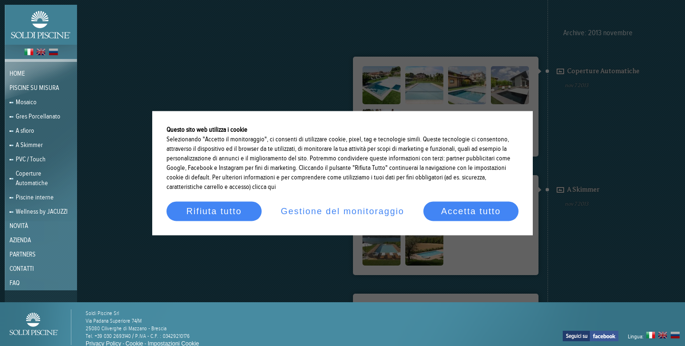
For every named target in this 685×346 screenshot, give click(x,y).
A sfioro (25, 131)
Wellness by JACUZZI (42, 212)
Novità (19, 226)
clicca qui (264, 187)
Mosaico (26, 102)
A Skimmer (29, 145)
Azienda (20, 240)
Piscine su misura (34, 88)
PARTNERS (23, 254)
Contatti (22, 269)
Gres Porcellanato (38, 116)
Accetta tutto (471, 211)
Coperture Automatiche (32, 178)
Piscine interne (35, 197)
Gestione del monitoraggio (342, 211)
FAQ (15, 283)
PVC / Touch (31, 159)
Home (17, 74)
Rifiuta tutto (214, 211)
